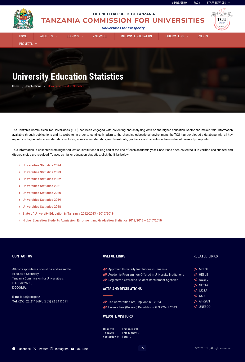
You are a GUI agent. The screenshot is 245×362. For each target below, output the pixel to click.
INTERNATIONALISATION (138, 36)
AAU (199, 296)
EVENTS (205, 36)
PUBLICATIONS (176, 36)
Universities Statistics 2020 (42, 193)
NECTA (201, 285)
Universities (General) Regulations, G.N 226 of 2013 (140, 307)
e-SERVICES (102, 36)
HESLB (201, 274)
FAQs (197, 2)
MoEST (201, 269)
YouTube (79, 349)
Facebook (21, 349)
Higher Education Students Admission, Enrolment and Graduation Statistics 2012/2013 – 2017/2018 (92, 220)
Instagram (59, 349)
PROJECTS (28, 44)
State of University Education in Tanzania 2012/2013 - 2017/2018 (68, 213)
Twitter (40, 349)
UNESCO (202, 307)
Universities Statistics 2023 (42, 172)
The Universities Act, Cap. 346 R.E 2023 (132, 302)
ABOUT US (48, 36)
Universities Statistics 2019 (42, 200)
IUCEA (200, 291)
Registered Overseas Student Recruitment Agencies (140, 280)
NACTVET (203, 280)
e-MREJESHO (179, 2)
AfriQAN (202, 301)
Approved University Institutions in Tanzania (135, 269)
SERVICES (75, 36)
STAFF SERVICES (218, 2)
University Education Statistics (66, 86)
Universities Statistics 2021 (42, 186)
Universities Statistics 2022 (42, 179)
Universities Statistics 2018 (42, 206)
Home (16, 86)
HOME (23, 36)
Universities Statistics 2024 (42, 165)
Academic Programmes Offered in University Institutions (143, 274)
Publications (33, 86)
